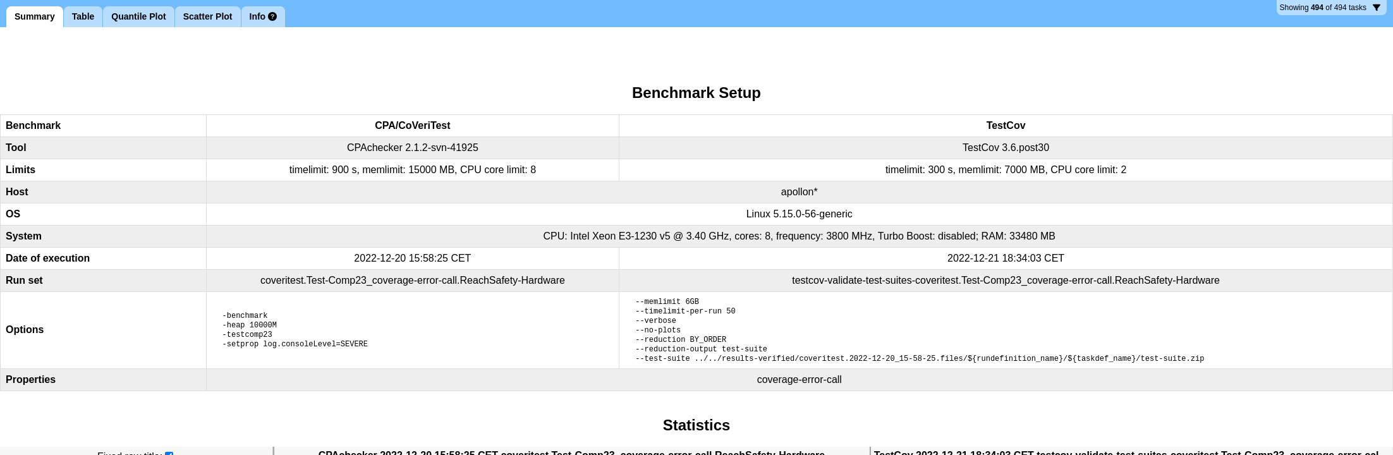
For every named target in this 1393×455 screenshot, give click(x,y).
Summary (35, 16)
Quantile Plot (138, 16)
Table (83, 16)
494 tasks (1330, 9)
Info (263, 16)
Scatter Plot (208, 16)
